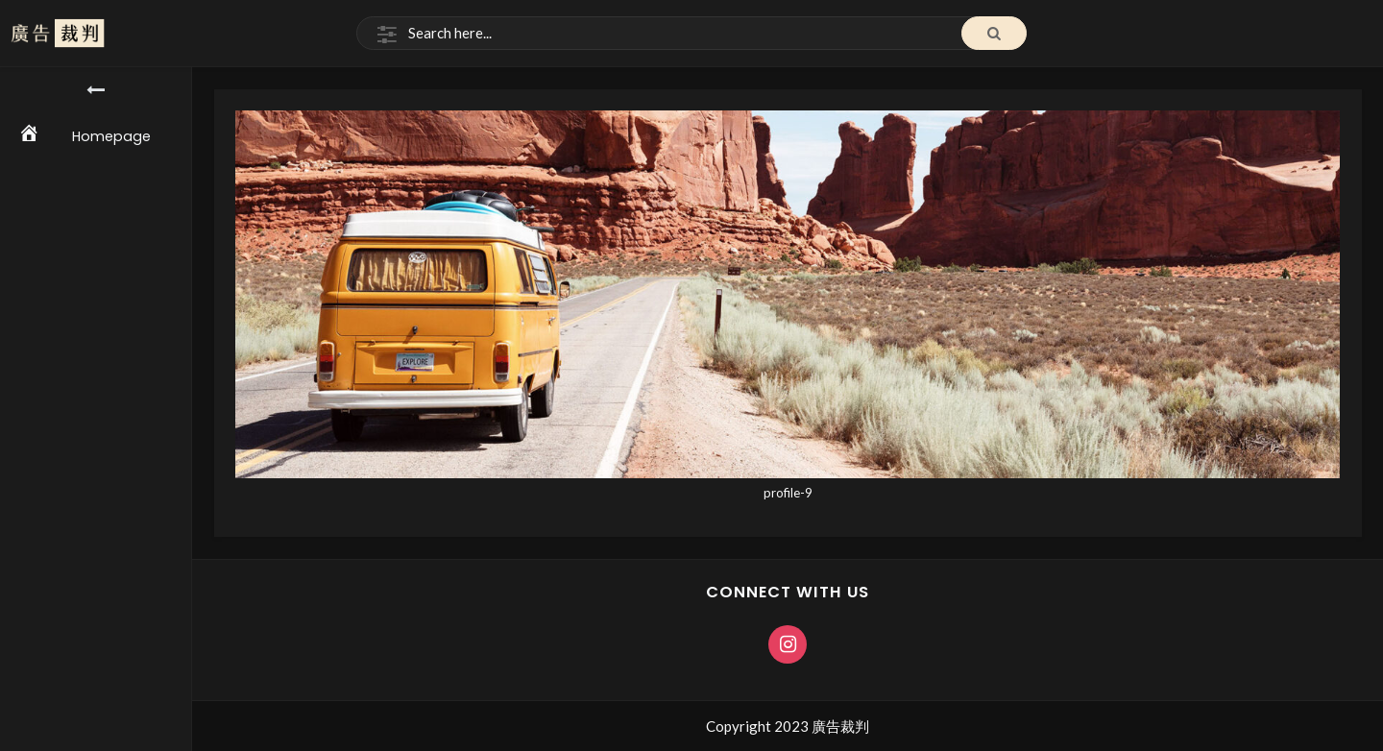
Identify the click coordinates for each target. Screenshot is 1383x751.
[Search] (691, 33)
